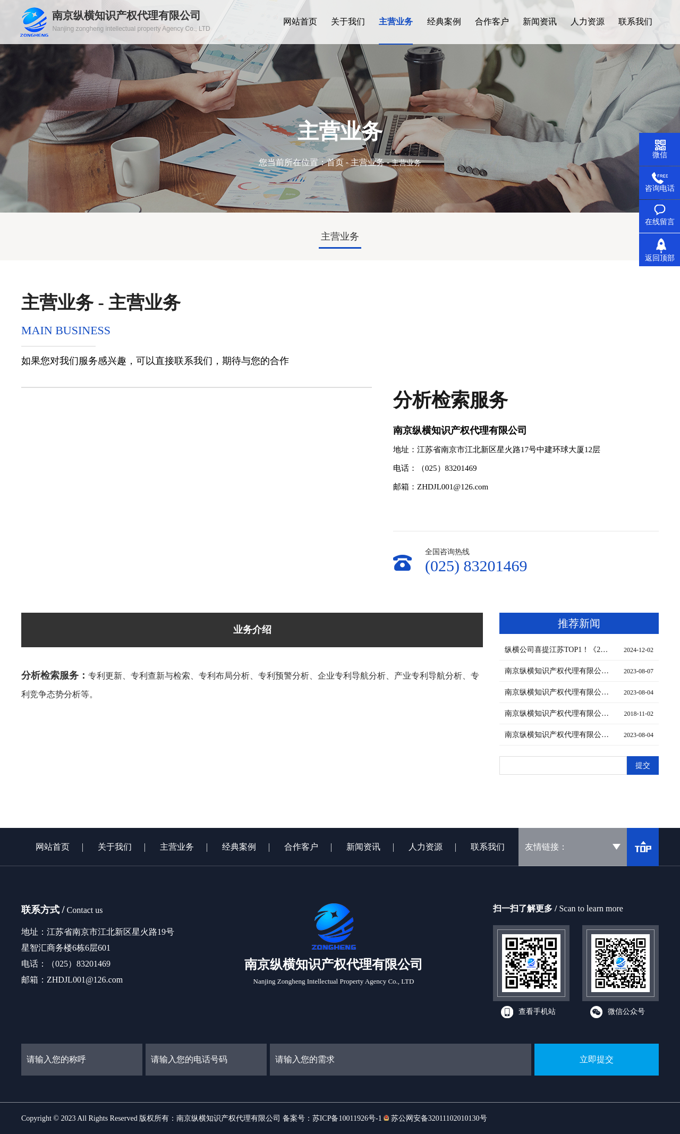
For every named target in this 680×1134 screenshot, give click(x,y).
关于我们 (115, 846)
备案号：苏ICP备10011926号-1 (332, 1118)
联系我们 (488, 846)
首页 (335, 162)
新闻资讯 (363, 846)
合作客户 (301, 846)
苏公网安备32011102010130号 (439, 1118)
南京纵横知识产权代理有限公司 (228, 1118)
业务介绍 (252, 629)
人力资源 (426, 846)
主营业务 (368, 162)
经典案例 (239, 846)
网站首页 (53, 846)
